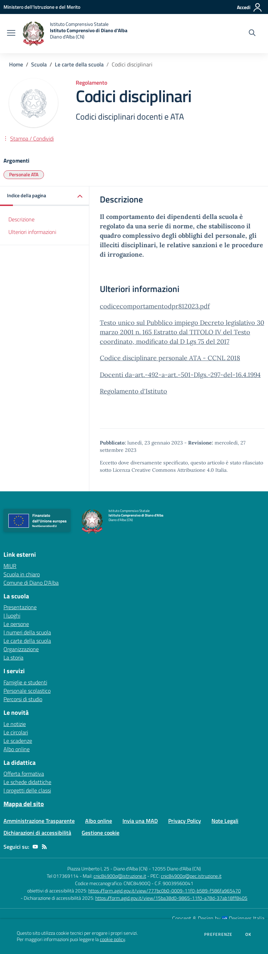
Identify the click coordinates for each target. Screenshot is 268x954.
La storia (13, 657)
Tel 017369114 (63, 876)
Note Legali (224, 821)
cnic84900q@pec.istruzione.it (191, 876)
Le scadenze (17, 740)
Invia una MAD (140, 821)
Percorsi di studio (22, 699)
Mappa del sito (23, 804)
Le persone (16, 624)
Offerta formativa (23, 773)
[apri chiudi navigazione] (11, 33)
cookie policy (112, 939)
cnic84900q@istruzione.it (120, 876)
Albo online (16, 749)
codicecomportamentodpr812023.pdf (155, 306)
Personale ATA (23, 174)
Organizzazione (21, 649)
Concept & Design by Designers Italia (218, 918)
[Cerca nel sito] (252, 33)
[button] (44, 196)
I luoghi (11, 615)
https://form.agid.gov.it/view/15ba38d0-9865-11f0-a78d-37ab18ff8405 (171, 898)
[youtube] (35, 846)
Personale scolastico (27, 690)
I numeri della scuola (27, 632)
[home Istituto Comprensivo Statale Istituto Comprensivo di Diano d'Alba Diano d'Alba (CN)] (74, 33)
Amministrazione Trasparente (39, 821)
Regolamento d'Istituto (133, 391)
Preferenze (218, 934)
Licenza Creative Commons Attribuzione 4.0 (163, 470)
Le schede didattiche (27, 782)
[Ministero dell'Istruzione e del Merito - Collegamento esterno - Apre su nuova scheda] (41, 6)
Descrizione (21, 219)
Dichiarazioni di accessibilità (37, 832)
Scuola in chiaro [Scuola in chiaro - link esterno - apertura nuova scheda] (21, 574)
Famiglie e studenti (25, 682)
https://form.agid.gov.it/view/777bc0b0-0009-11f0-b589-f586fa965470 (164, 890)
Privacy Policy (184, 821)
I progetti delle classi (27, 790)
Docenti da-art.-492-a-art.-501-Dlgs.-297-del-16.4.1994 (180, 375)
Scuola (39, 64)
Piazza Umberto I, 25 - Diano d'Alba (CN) (107, 868)
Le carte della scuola (79, 64)
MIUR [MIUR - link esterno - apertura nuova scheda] (9, 566)
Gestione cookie (100, 832)
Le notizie (14, 724)
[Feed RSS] (44, 846)
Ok (248, 934)
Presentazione (20, 607)
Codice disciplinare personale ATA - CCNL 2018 (170, 358)
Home (16, 64)
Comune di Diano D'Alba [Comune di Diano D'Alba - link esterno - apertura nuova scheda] (31, 582)
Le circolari (15, 732)
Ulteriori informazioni (32, 232)
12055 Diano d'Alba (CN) (176, 868)
